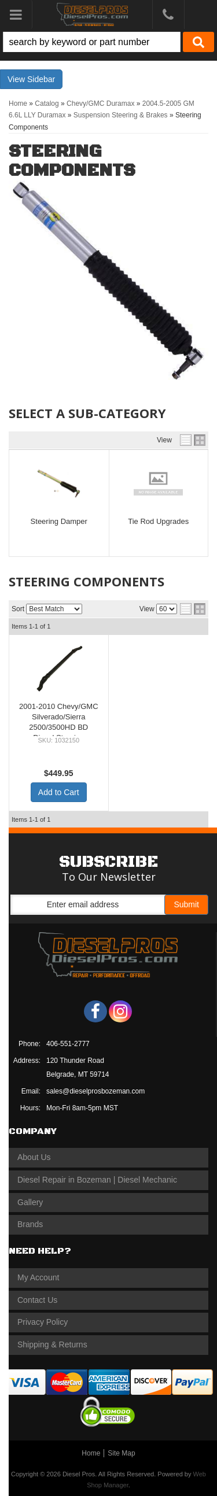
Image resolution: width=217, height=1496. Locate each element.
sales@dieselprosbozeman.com (95, 1091)
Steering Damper (59, 521)
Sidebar (41, 79)
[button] (108, 42)
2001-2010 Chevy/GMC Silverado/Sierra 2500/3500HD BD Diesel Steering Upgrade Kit (58, 727)
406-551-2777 (68, 1044)
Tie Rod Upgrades (158, 521)
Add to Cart (58, 792)
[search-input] (91, 42)
